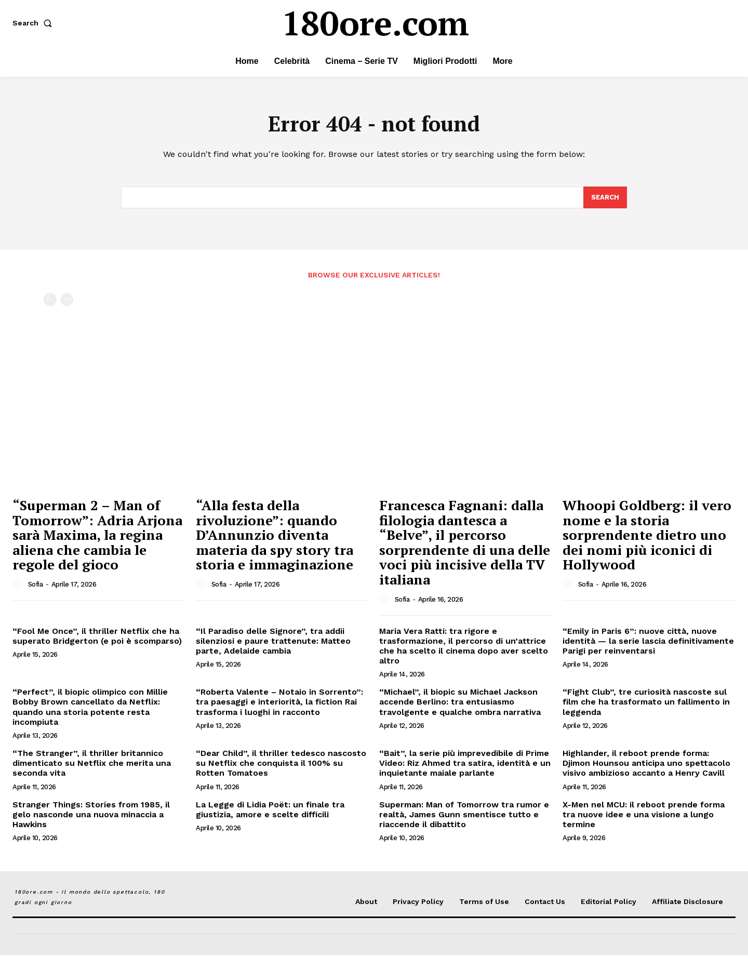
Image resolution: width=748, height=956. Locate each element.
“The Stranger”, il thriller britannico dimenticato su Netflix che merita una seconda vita (91, 764)
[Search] (605, 198)
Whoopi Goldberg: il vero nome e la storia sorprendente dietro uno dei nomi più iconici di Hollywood (647, 535)
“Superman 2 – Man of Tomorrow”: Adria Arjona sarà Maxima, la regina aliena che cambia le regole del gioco (97, 535)
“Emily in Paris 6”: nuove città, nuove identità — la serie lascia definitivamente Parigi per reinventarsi (648, 642)
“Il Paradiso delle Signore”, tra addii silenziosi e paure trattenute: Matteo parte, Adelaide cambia (273, 642)
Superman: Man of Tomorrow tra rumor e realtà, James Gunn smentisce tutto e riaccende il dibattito (464, 815)
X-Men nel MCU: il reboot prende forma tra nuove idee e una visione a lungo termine (644, 815)
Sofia (35, 585)
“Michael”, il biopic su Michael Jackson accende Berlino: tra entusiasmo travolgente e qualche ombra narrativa (460, 703)
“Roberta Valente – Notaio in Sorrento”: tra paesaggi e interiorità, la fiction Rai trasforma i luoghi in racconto (279, 703)
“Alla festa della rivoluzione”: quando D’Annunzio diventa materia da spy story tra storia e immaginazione (274, 535)
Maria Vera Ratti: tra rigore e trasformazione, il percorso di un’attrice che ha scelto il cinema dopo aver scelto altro (463, 647)
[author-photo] (19, 585)
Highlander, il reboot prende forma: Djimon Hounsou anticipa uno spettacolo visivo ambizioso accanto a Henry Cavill (646, 764)
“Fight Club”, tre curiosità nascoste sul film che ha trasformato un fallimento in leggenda (646, 703)
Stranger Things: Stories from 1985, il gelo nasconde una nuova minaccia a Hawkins (91, 815)
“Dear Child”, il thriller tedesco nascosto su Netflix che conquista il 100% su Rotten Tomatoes (281, 764)
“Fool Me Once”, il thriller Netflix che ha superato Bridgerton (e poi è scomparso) (97, 637)
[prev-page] (50, 301)
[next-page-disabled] (66, 301)
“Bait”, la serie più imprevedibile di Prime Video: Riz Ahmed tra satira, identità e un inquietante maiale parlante (465, 764)
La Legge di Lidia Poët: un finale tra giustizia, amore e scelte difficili (270, 810)
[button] (34, 23)
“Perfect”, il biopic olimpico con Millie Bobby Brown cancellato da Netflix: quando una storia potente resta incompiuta (90, 708)
